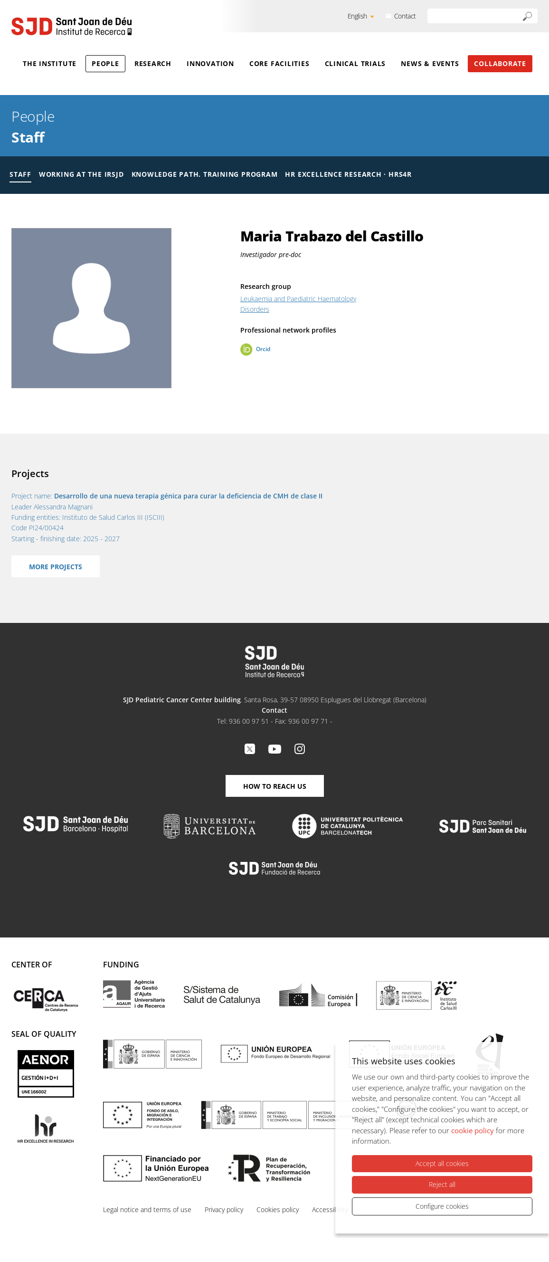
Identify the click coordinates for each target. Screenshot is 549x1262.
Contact (405, 15)
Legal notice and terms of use (147, 1209)
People (105, 63)
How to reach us (274, 786)
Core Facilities (279, 63)
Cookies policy (277, 1209)
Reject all (442, 1184)
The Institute (49, 63)
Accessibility (330, 1209)
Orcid (263, 349)
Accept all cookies (442, 1163)
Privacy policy (224, 1209)
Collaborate (500, 63)
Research (152, 63)
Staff (28, 137)
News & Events (430, 63)
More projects (55, 566)
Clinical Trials (355, 63)
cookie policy (472, 1130)
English (357, 15)
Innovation (210, 63)
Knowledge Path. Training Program (205, 174)
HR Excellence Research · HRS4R (348, 174)
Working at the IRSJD (81, 174)
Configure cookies (442, 1206)
